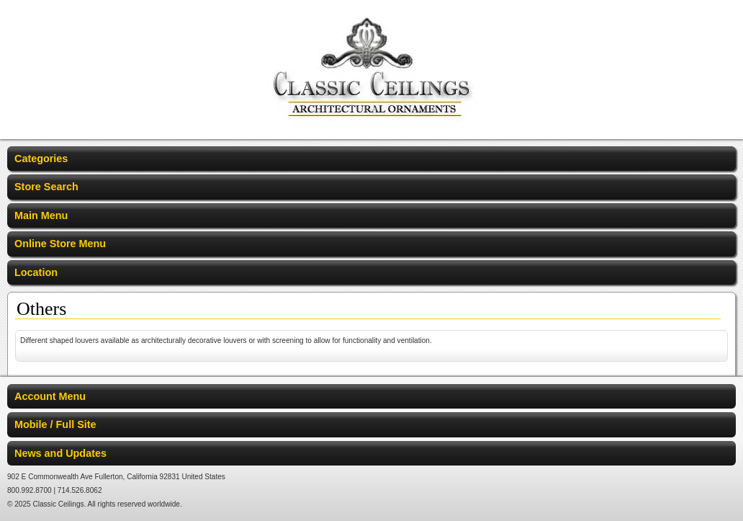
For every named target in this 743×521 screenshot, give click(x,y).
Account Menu (50, 396)
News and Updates (60, 453)
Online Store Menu (60, 243)
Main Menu (41, 215)
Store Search (46, 186)
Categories (41, 158)
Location (36, 272)
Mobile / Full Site (55, 424)
